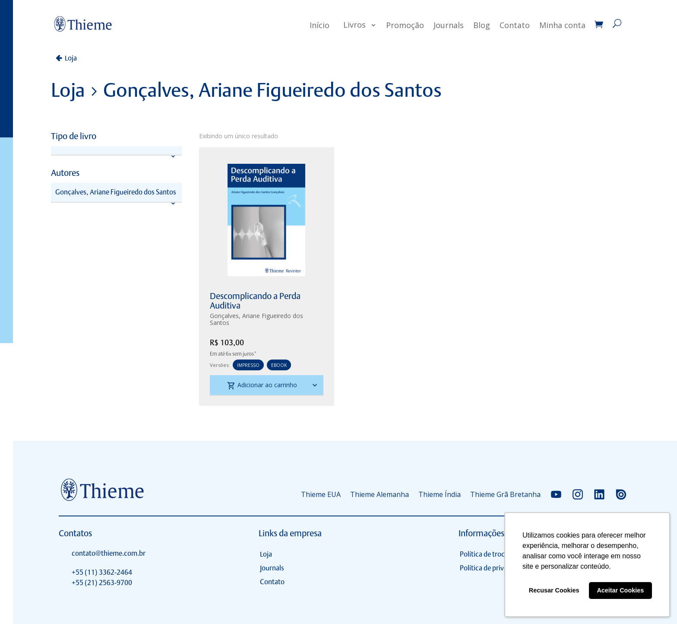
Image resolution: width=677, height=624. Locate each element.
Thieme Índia (439, 494)
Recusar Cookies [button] (554, 590)
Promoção (405, 25)
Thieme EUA (321, 494)
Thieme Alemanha (379, 494)
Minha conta (562, 25)
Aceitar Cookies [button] (620, 590)
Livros (354, 24)
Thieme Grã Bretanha (505, 494)
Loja (71, 58)
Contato (515, 25)
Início (319, 25)
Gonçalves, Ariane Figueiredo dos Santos (256, 319)
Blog (481, 25)
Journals (448, 25)
